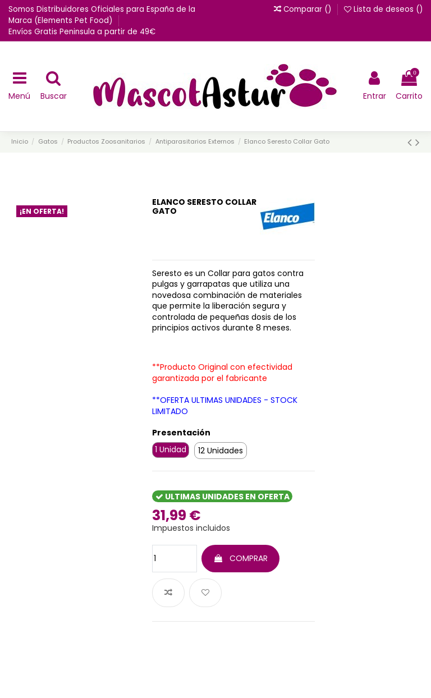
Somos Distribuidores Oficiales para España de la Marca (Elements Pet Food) (101, 15)
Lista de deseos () (383, 9)
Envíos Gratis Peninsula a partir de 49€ (81, 31)
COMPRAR (240, 558)
